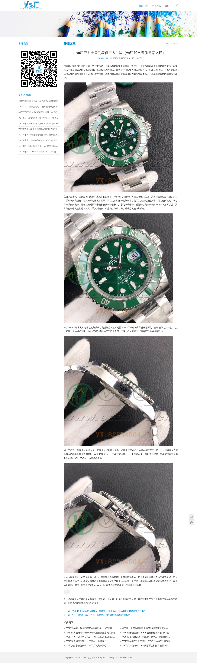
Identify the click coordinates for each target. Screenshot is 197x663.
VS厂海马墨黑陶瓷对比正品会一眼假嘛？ (86, 641)
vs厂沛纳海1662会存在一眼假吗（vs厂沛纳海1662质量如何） (102, 615)
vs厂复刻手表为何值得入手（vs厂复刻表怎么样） (39, 146)
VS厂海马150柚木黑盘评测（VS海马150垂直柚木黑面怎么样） (39, 118)
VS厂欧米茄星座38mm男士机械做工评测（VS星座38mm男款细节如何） (147, 632)
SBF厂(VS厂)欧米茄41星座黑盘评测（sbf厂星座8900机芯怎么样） (39, 112)
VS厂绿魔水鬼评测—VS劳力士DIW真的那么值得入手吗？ (147, 637)
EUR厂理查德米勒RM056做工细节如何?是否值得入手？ (39, 101)
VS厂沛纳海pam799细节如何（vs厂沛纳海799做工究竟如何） (39, 123)
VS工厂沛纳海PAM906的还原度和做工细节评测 (145, 645)
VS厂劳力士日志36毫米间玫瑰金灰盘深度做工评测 (90, 632)
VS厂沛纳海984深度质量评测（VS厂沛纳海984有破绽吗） (39, 135)
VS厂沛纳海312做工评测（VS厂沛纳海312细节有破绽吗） (147, 641)
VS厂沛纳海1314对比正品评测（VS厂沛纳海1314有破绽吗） (39, 152)
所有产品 (156, 5)
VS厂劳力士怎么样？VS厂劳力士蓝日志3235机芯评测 (91, 637)
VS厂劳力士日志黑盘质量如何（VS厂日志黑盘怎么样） (39, 140)
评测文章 (143, 5)
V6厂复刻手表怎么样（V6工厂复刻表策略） (87, 645)
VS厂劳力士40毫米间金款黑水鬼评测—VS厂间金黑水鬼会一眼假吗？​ (39, 129)
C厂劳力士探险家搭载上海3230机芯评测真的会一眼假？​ (147, 628)
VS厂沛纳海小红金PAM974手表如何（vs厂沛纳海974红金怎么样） (91, 628)
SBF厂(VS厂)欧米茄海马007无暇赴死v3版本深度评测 (39, 107)
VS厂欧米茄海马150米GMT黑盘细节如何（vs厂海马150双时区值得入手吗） (109, 611)
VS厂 (66, 327)
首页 (167, 5)
